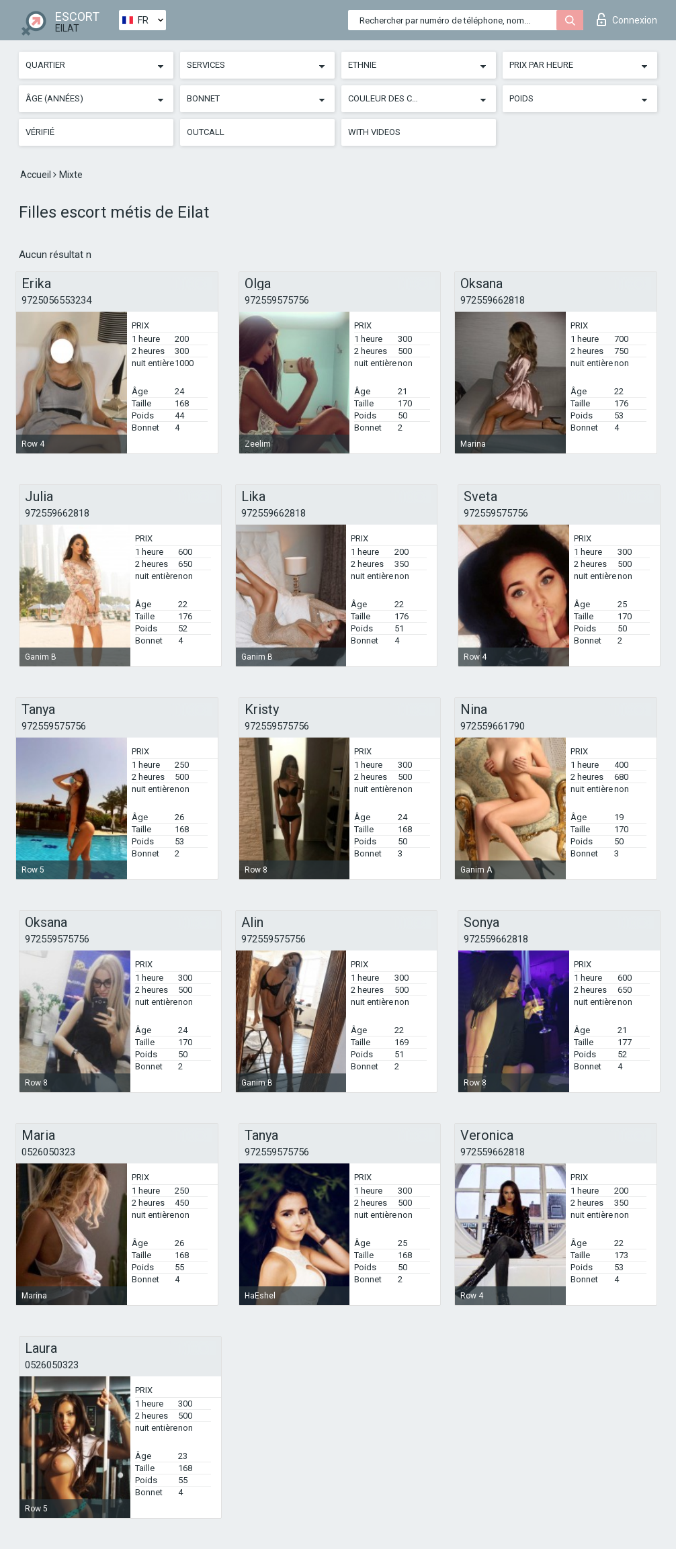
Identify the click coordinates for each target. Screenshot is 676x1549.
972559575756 (277, 300)
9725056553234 (56, 300)
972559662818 (492, 300)
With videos (374, 132)
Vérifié (40, 132)
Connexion (627, 19)
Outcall (205, 132)
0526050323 (48, 1152)
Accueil (36, 174)
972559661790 (492, 726)
